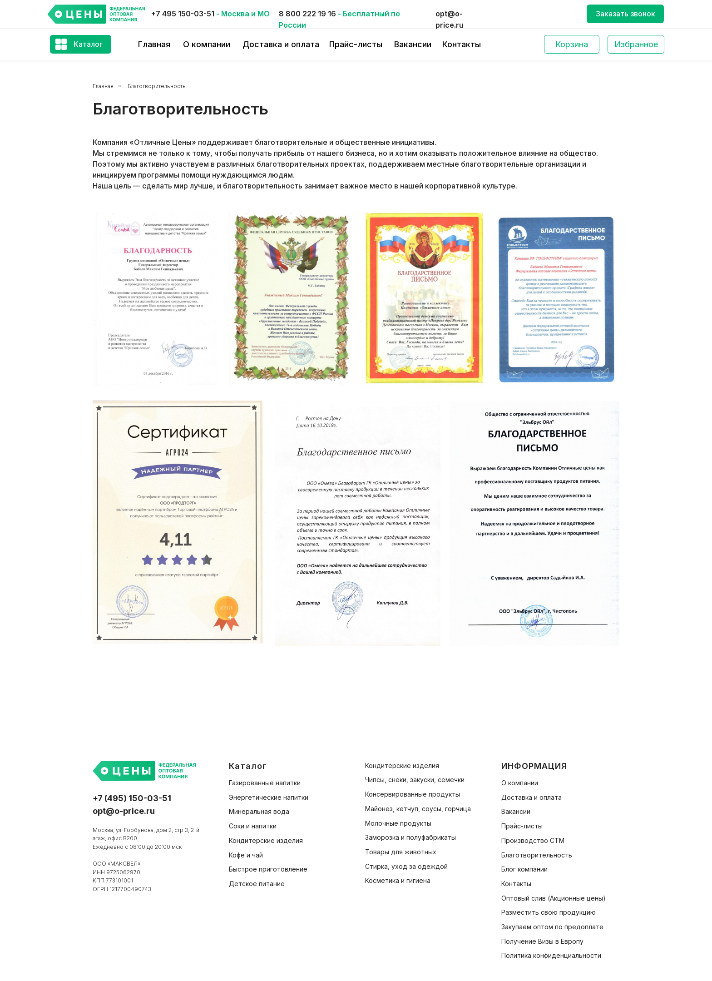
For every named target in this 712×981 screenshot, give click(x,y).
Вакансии (412, 44)
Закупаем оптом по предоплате (552, 927)
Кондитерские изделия (266, 840)
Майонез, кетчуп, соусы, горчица (418, 809)
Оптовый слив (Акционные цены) (553, 898)
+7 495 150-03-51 (182, 13)
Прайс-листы (355, 44)
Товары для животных (400, 852)
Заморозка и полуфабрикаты (410, 837)
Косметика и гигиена (397, 880)
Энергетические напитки (268, 797)
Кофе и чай (246, 855)
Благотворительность (157, 86)
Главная (154, 44)
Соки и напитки (253, 826)
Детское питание (257, 883)
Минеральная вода (259, 811)
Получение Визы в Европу (542, 941)
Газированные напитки (265, 783)
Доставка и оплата (280, 44)
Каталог (88, 44)
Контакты (461, 44)
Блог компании (524, 869)
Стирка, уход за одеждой (406, 866)
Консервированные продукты (412, 794)
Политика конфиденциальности (551, 955)
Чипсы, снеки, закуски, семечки (415, 779)
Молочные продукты (398, 823)
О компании (206, 44)
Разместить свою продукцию (548, 912)
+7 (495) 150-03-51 (132, 798)
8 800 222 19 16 (307, 13)
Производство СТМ (532, 840)
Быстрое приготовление (268, 869)
